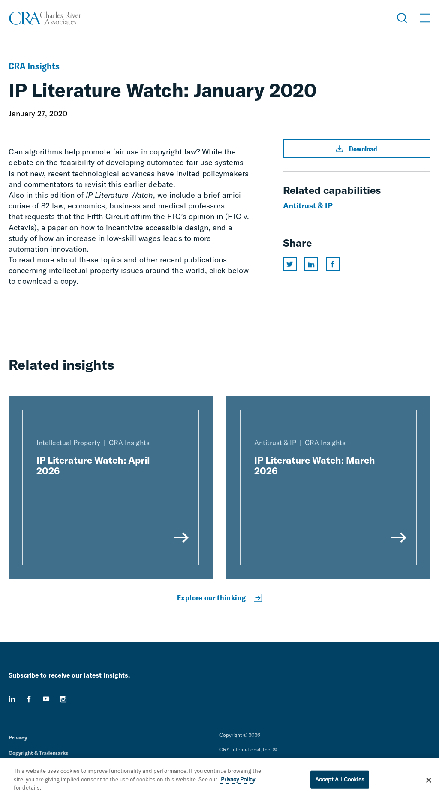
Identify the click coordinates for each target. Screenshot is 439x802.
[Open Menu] (425, 18)
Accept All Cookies (339, 779)
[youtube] (46, 699)
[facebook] (29, 699)
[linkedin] (12, 699)
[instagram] (63, 699)
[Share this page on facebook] (333, 264)
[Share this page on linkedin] (311, 264)
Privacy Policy (238, 779)
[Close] (428, 780)
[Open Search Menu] (402, 18)
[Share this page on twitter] (290, 264)
